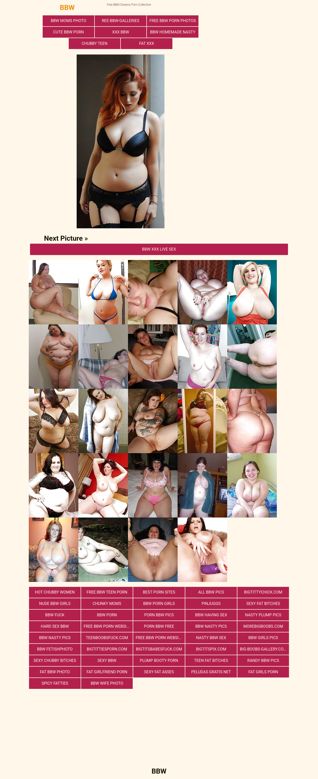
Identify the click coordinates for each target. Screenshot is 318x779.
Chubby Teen (94, 43)
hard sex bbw (55, 626)
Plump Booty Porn (159, 660)
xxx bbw (120, 32)
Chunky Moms (107, 603)
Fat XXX (146, 43)
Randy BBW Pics (263, 660)
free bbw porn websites (108, 626)
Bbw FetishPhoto (55, 649)
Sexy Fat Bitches (263, 603)
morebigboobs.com (263, 626)
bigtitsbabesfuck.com (159, 649)
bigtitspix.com (211, 649)
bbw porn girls (159, 603)
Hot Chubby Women (55, 592)
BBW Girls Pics (263, 637)
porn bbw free (159, 626)
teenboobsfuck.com (107, 637)
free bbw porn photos (172, 20)
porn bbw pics (159, 615)
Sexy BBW (106, 660)
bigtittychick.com (263, 592)
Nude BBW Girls (55, 603)
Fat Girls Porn (263, 672)
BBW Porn (107, 615)
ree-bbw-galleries (120, 20)
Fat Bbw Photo (55, 672)
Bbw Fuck (54, 615)
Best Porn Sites (159, 592)
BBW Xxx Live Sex (159, 249)
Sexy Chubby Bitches (54, 660)
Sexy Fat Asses (159, 672)
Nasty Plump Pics (263, 615)
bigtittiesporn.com (107, 649)
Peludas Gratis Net (211, 672)
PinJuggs (211, 603)
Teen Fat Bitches (211, 660)
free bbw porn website (159, 637)
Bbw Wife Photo (107, 683)
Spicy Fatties (54, 683)
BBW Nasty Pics (211, 626)
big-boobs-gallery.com (263, 649)
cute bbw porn (68, 32)
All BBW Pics (211, 592)
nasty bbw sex (211, 637)
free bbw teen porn (107, 592)
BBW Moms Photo (68, 20)
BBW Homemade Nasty (172, 32)
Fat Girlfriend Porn (107, 672)
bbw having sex (211, 615)
